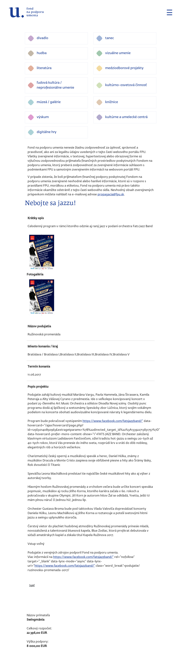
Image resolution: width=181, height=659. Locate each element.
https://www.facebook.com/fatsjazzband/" (113, 421)
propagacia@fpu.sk (111, 194)
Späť (32, 585)
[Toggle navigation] (168, 12)
